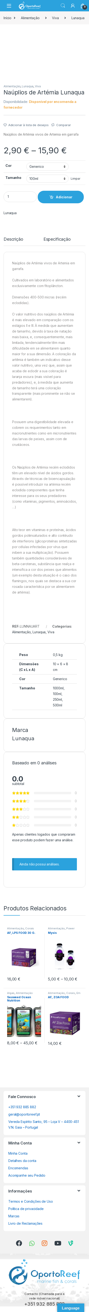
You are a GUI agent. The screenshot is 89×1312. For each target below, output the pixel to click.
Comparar (63, 125)
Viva (55, 18)
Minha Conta (17, 1153)
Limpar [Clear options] (75, 178)
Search (63, 5)
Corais (29, 928)
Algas (10, 993)
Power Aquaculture (61, 930)
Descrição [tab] (13, 239)
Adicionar (64, 197)
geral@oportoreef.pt (24, 1114)
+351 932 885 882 (22, 1107)
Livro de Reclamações (25, 1223)
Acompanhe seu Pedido (26, 1175)
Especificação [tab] (57, 239)
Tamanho (13, 178)
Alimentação (30, 18)
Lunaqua (77, 18)
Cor (8, 166)
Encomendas (18, 1168)
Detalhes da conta (22, 1161)
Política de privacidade (26, 1209)
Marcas (13, 1216)
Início (7, 18)
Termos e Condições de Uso (30, 1201)
